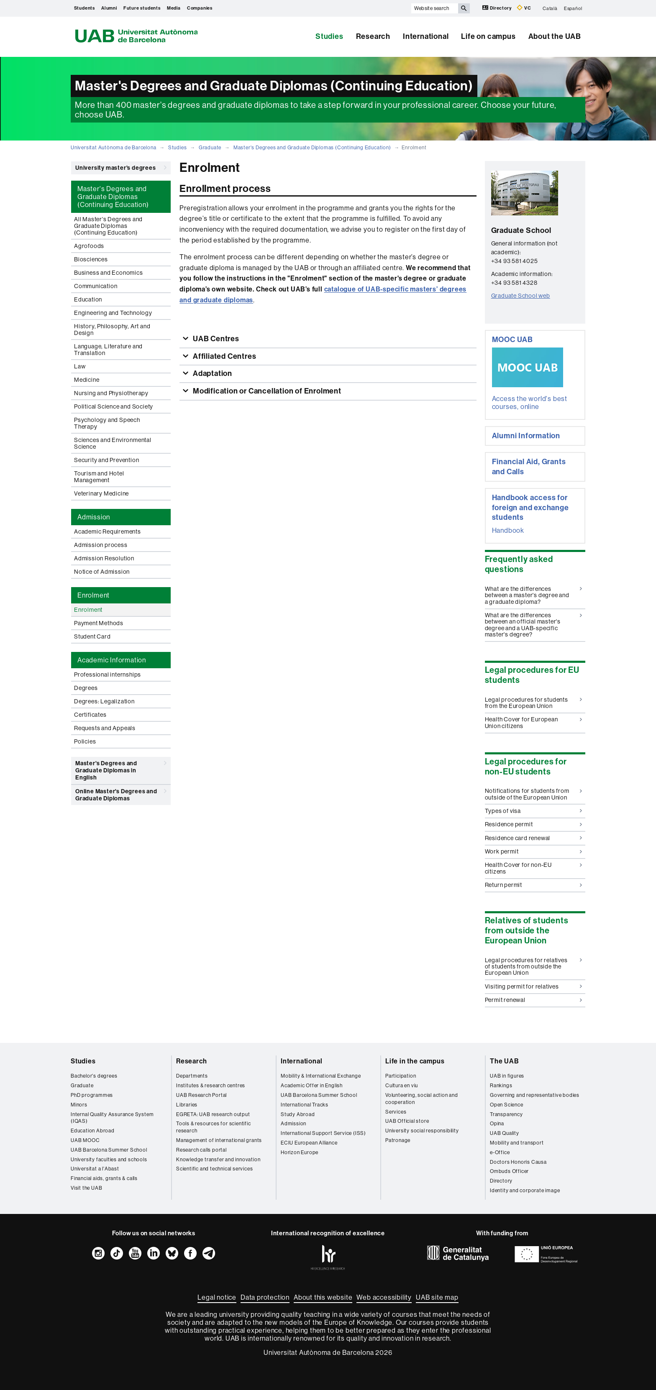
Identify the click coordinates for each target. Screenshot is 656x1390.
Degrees (86, 688)
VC (524, 8)
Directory (497, 8)
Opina (497, 1124)
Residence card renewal (533, 838)
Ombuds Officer (509, 1171)
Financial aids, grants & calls (104, 1178)
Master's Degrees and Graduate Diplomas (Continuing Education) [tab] (113, 197)
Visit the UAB (86, 1188)
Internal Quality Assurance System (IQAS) (112, 1117)
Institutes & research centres (210, 1085)
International (425, 36)
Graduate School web (520, 295)
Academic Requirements (107, 531)
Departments (192, 1076)
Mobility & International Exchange (321, 1076)
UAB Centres (215, 338)
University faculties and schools (109, 1160)
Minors (79, 1105)
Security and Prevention (106, 460)
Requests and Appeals (105, 728)
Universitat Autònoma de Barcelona (113, 148)
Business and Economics (108, 272)
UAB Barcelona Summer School (109, 1150)
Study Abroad (298, 1114)
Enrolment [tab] (93, 595)
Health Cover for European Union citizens (533, 722)
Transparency (506, 1114)
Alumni (109, 8)
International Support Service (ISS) (323, 1133)
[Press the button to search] (464, 8)
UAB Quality (504, 1133)
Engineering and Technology (113, 312)
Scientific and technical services (214, 1169)
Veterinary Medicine (101, 493)
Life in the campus (414, 1061)
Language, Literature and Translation (108, 349)
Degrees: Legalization (104, 701)
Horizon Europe (299, 1152)
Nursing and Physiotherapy (111, 393)
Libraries (186, 1105)
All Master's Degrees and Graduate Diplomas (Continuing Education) (108, 226)
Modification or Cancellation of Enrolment (266, 391)
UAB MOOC (85, 1140)
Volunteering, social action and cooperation (421, 1098)
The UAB (504, 1061)
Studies (329, 36)
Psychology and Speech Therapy (107, 423)
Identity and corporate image (525, 1190)
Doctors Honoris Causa (518, 1162)
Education (88, 299)
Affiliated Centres (223, 356)
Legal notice (216, 1297)
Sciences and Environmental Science (112, 443)
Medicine (86, 379)
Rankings (501, 1085)
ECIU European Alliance (309, 1143)
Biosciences (91, 259)
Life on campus (488, 36)
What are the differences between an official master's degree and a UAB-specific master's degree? (533, 625)
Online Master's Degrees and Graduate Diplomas (121, 793)
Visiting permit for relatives (533, 986)
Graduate (210, 148)
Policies (85, 741)
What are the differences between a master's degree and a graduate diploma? (533, 595)
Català (550, 8)
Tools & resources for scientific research (213, 1127)
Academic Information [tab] (111, 660)
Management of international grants (219, 1140)
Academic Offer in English (312, 1085)
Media (174, 8)
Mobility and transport (517, 1143)
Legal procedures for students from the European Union (533, 702)
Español (573, 8)
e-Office (500, 1152)
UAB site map (437, 1297)
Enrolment (88, 609)
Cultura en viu (401, 1085)
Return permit (533, 885)
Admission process (101, 545)
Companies (200, 8)
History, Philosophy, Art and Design (112, 329)
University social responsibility (422, 1131)
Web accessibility (384, 1297)
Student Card (92, 636)
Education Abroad (93, 1131)
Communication (95, 286)
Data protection (265, 1297)
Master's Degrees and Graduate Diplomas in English (121, 769)
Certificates (90, 714)
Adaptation (211, 373)
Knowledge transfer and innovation (218, 1160)
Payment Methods (98, 623)
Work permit (533, 851)
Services (395, 1112)
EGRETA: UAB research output (213, 1114)
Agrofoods (89, 246)
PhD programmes (92, 1095)
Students (84, 8)
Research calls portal (201, 1150)
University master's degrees (121, 167)
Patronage (397, 1140)
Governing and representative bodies (534, 1095)
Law (79, 366)
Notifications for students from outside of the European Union (533, 793)
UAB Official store (407, 1121)
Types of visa (533, 810)
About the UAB (554, 36)
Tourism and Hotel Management (99, 476)
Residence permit (533, 824)
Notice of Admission (102, 571)
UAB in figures (507, 1076)
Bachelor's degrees (94, 1076)
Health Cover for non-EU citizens (533, 867)
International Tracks (304, 1105)
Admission (293, 1124)
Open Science (506, 1105)
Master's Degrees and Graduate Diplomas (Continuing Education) (312, 148)
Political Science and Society (113, 406)
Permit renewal (533, 1000)
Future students (142, 8)
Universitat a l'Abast (95, 1169)
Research (373, 36)
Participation (400, 1076)
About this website (323, 1297)
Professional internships (107, 674)
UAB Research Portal (201, 1095)
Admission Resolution (104, 558)
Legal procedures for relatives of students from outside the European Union (533, 966)
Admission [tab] (93, 517)
